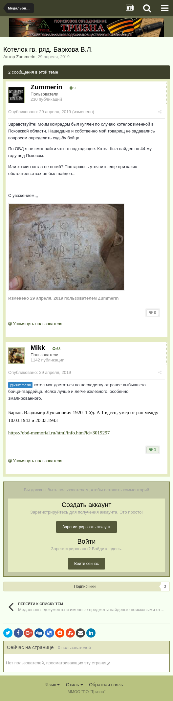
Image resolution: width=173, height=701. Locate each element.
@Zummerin (20, 385)
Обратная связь (106, 684)
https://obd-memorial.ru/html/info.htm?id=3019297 (59, 432)
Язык (52, 684)
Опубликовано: (39, 111)
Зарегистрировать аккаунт (86, 527)
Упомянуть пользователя (35, 323)
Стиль (74, 684)
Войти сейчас (86, 563)
